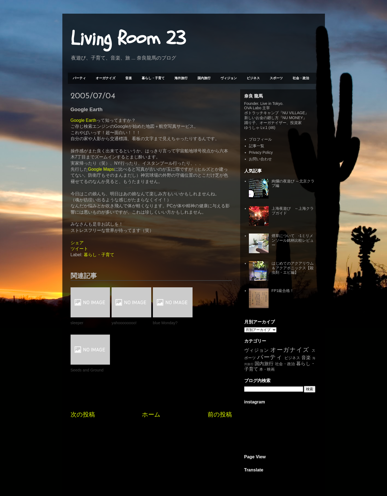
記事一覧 (256, 146)
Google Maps (101, 169)
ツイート (79, 248)
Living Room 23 (128, 38)
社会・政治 (301, 78)
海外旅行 (181, 78)
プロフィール (260, 139)
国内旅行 (204, 78)
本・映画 (267, 369)
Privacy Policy (261, 152)
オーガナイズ (105, 78)
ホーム (151, 367)
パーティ (79, 78)
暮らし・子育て (153, 78)
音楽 (128, 78)
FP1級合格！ (283, 290)
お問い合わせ (260, 159)
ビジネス (253, 78)
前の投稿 (220, 367)
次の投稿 (83, 367)
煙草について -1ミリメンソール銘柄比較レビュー (293, 240)
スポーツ (276, 78)
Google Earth (83, 120)
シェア (77, 242)
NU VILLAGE (294, 113)
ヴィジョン (228, 78)
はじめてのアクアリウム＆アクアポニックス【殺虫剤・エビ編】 (293, 268)
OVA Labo (252, 108)
